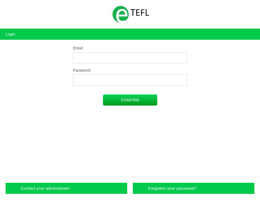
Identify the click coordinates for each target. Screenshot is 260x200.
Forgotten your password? (172, 188)
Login (10, 34)
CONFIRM (130, 100)
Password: (82, 70)
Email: (78, 48)
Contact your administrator (45, 188)
